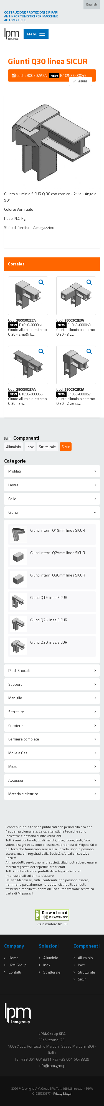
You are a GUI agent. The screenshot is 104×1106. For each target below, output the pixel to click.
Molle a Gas (17, 753)
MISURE (80, 81)
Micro (12, 766)
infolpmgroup (52, 1065)
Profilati (14, 471)
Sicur (66, 447)
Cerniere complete (23, 739)
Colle (12, 499)
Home (11, 958)
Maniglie (15, 698)
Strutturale (47, 447)
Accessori (16, 780)
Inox (30, 447)
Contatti (12, 972)
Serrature (16, 711)
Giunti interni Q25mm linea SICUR (57, 552)
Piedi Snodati (19, 670)
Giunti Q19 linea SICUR (48, 597)
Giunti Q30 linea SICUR (48, 642)
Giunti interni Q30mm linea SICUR (57, 575)
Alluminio (13, 447)
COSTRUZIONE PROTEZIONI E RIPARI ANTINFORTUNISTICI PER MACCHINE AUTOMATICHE (31, 16)
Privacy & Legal (62, 1093)
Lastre (13, 485)
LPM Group (15, 965)
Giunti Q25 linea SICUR (48, 620)
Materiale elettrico (23, 794)
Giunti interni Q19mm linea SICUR (57, 530)
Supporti (15, 684)
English (91, 4)
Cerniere (15, 725)
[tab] (52, 471)
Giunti (13, 512)
